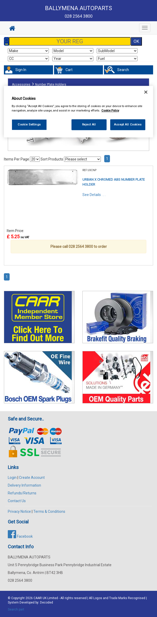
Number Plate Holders (50, 84)
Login (12, 477)
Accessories (21, 84)
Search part (16, 609)
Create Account (32, 477)
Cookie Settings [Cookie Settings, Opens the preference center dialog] (29, 124)
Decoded (46, 602)
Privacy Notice (19, 511)
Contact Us (17, 501)
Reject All (89, 124)
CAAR (38, 598)
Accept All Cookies (127, 124)
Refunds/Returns (22, 493)
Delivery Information (24, 485)
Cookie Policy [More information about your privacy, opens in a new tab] (110, 110)
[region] (78, 111)
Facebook (20, 536)
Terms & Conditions (49, 511)
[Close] (146, 92)
